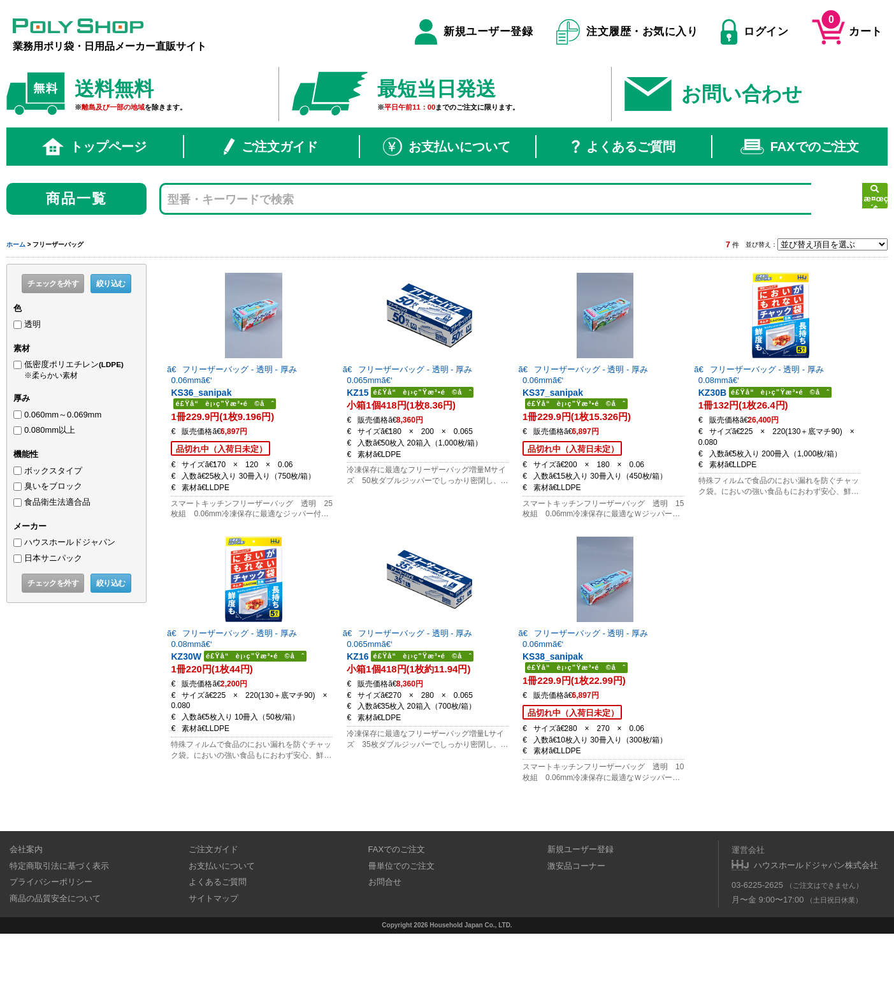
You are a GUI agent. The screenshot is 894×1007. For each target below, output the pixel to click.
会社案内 (26, 923)
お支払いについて (446, 146)
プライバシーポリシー (51, 955)
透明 (32, 324)
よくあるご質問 (623, 146)
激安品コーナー (576, 939)
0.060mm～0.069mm (62, 414)
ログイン (754, 32)
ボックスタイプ (53, 470)
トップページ (94, 146)
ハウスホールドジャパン (69, 542)
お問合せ (384, 955)
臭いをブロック (53, 486)
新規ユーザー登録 (474, 32)
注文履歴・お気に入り (627, 32)
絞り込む (111, 283)
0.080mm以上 (49, 430)
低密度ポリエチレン (82, 369)
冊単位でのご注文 (401, 939)
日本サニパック (53, 558)
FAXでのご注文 (799, 146)
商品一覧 (77, 198)
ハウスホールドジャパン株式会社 (816, 938)
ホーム (15, 244)
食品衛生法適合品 (57, 502)
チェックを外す (52, 283)
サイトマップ (213, 971)
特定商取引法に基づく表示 (59, 939)
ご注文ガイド (271, 146)
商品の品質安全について (55, 971)
